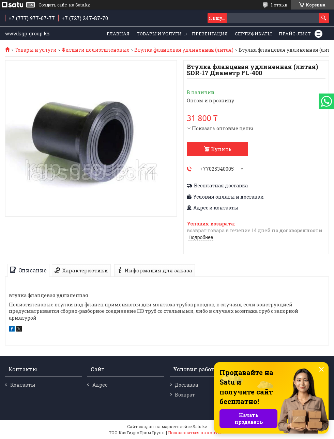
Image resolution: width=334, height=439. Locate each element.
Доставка (186, 385)
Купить (221, 149)
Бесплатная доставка (221, 186)
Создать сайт (53, 4)
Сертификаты (253, 34)
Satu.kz (200, 426)
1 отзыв (279, 4)
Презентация (210, 34)
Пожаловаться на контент (196, 432)
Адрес (99, 385)
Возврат (185, 394)
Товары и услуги (159, 34)
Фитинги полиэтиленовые (96, 50)
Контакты (22, 385)
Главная (118, 34)
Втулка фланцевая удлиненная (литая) (183, 50)
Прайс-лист (295, 34)
